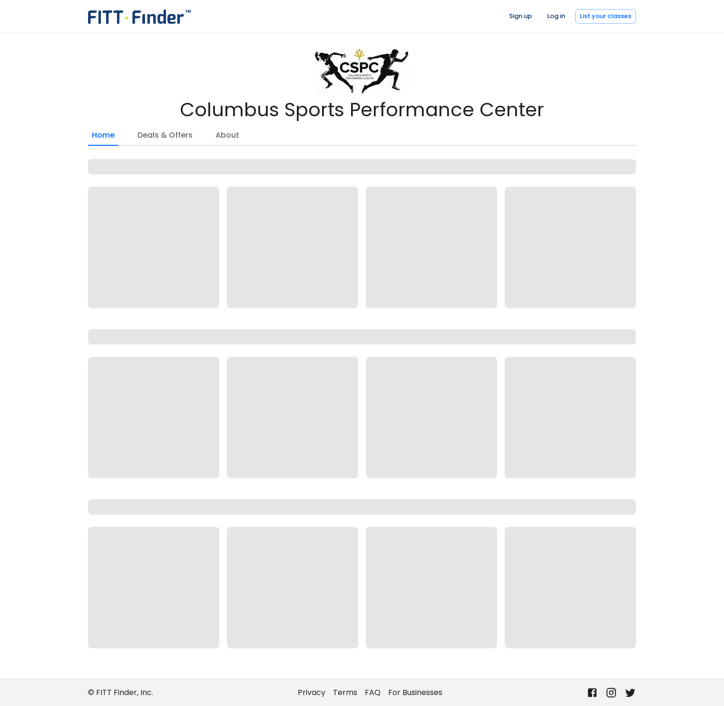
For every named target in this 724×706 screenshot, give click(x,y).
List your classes (605, 15)
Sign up (520, 15)
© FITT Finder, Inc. (120, 692)
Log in (556, 15)
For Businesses (415, 692)
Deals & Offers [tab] (165, 135)
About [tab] (227, 135)
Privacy (311, 692)
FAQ (373, 692)
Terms (345, 692)
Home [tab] (103, 138)
